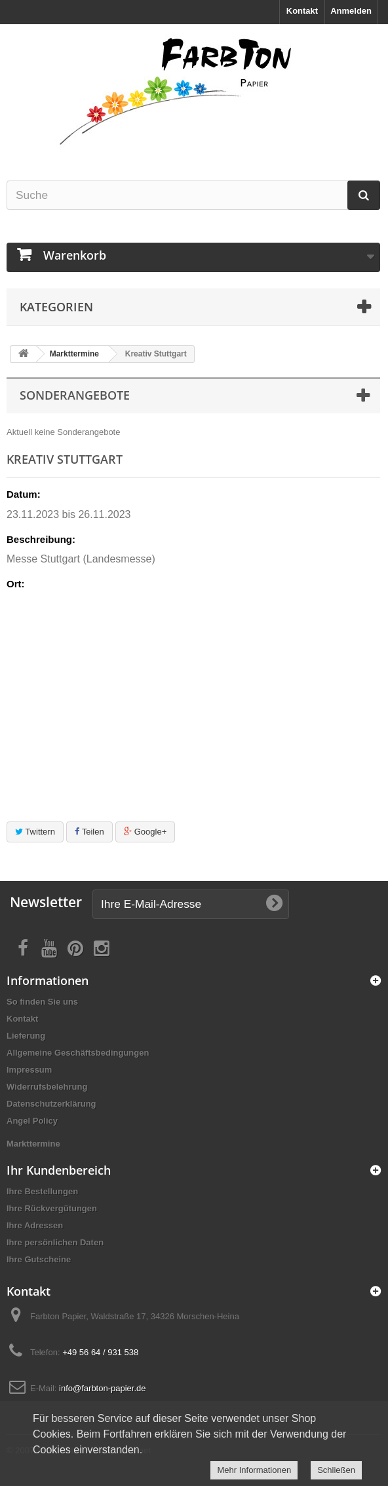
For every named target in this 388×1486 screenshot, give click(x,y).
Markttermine (74, 353)
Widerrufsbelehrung (47, 1087)
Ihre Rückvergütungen (52, 1208)
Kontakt (302, 11)
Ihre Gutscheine (39, 1259)
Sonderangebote (75, 395)
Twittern (35, 832)
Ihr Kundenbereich (59, 1170)
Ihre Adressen (35, 1225)
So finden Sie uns (42, 1002)
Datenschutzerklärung (51, 1104)
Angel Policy (32, 1121)
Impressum (29, 1070)
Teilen (89, 832)
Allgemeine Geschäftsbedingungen (78, 1053)
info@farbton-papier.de (102, 1388)
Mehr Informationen (254, 1470)
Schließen (336, 1470)
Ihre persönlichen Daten (55, 1242)
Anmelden (351, 11)
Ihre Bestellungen (42, 1191)
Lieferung (26, 1036)
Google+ (145, 832)
